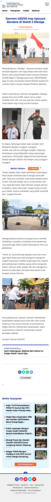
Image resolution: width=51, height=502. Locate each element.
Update (33, 168)
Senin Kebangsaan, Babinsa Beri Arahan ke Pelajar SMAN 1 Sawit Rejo (23, 352)
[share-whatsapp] (27, 372)
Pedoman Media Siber (18, 490)
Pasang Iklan (39, 485)
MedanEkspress (12, 3)
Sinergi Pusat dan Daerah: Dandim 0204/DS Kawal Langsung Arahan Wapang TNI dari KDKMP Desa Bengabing (18, 442)
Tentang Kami (18, 488)
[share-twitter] (23, 372)
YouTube (35, 480)
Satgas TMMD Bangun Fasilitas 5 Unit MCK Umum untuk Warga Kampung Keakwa (18, 454)
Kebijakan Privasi (13, 485)
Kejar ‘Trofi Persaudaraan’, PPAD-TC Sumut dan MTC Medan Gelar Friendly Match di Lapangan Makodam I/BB (19, 408)
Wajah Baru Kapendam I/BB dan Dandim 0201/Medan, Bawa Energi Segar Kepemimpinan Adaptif (19, 419)
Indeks (26, 11)
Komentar (26, 377)
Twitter (31, 480)
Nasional (35, 11)
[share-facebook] (19, 372)
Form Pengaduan (34, 490)
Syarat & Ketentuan (31, 488)
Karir (31, 485)
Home (4, 11)
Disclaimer (24, 485)
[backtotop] (25, 474)
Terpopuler (15, 11)
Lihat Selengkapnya (25, 464)
